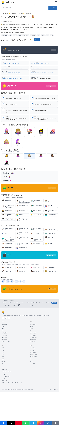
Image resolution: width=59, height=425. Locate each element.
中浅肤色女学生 (7, 211)
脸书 (3, 381)
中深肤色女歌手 (21, 281)
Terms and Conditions (7, 400)
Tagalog (31, 334)
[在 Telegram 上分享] (33, 423)
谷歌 (3, 379)
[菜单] (55, 2)
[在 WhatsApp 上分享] (25, 423)
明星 (38, 35)
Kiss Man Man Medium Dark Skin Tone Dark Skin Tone (36, 238)
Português (41, 331)
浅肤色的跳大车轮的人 (22, 237)
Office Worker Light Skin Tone (51, 211)
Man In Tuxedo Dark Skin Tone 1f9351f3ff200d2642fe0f (8, 206)
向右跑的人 (6, 233)
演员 (47, 35)
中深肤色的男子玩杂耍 (36, 229)
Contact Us (4, 409)
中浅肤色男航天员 (22, 211)
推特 (3, 385)
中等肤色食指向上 (7, 244)
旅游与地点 (33, 362)
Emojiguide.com (4, 13)
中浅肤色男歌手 (50, 281)
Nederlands (34, 331)
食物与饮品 (4, 368)
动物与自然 (4, 366)
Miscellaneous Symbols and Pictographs (41, 78)
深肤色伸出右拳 (7, 248)
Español (10, 331)
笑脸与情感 (4, 364)
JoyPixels (4, 390)
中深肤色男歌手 (21, 285)
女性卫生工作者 (36, 215)
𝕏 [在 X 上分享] (11, 423)
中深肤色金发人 (36, 244)
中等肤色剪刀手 (36, 233)
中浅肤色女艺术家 (50, 285)
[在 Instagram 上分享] (40, 423)
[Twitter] (6, 347)
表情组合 (32, 377)
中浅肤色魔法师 (21, 248)
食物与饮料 (33, 368)
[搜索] (52, 8)
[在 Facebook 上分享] (3, 423)
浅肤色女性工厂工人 (50, 206)
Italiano (28, 331)
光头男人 (48, 244)
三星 (3, 388)
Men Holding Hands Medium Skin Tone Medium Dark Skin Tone (8, 238)
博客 (31, 388)
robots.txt (55, 418)
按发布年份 (33, 381)
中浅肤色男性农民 (22, 206)
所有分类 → (33, 370)
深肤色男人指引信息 (22, 229)
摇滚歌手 (33, 35)
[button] (15, 63)
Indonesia (24, 334)
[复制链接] (48, 423)
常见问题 (32, 392)
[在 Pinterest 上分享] (18, 423)
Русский (48, 331)
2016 (25, 29)
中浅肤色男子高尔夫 (22, 244)
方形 (17, 295)
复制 (36, 39)
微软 (3, 383)
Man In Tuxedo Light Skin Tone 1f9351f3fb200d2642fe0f (22, 201)
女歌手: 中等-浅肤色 (23, 35)
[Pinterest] (9, 347)
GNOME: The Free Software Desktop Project (12, 411)
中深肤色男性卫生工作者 (7, 215)
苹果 (3, 377)
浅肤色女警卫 (6, 200)
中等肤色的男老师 (36, 206)
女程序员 (19, 215)
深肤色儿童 (49, 237)
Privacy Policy (5, 403)
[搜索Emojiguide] (25, 8)
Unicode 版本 (33, 383)
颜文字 (32, 390)
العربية (14, 334)
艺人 (52, 35)
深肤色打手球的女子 (7, 229)
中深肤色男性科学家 (36, 200)
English (4, 331)
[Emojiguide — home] (9, 2)
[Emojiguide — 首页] (3, 341)
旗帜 (3, 355)
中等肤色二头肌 (50, 229)
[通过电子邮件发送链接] (55, 423)
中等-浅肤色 (5, 35)
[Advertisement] (29, 262)
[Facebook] (3, 347)
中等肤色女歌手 (7, 281)
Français (22, 331)
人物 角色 (21, 13)
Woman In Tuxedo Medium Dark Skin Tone (22, 220)
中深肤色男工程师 (50, 215)
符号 (3, 359)
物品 (3, 357)
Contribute (4, 398)
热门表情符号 (33, 385)
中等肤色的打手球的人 (22, 233)
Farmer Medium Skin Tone (50, 200)
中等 (8, 295)
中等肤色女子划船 (50, 233)
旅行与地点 (4, 362)
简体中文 (54, 331)
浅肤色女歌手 (35, 281)
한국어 (9, 334)
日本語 (4, 334)
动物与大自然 (33, 366)
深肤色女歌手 (35, 285)
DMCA (3, 407)
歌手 (43, 35)
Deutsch (16, 331)
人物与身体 (13, 13)
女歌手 (15, 35)
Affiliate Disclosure (6, 405)
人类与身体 (33, 353)
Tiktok (3, 392)
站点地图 (50, 418)
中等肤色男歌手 (36, 211)
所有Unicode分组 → (6, 370)
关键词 (32, 379)
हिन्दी (19, 334)
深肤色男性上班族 (7, 219)
